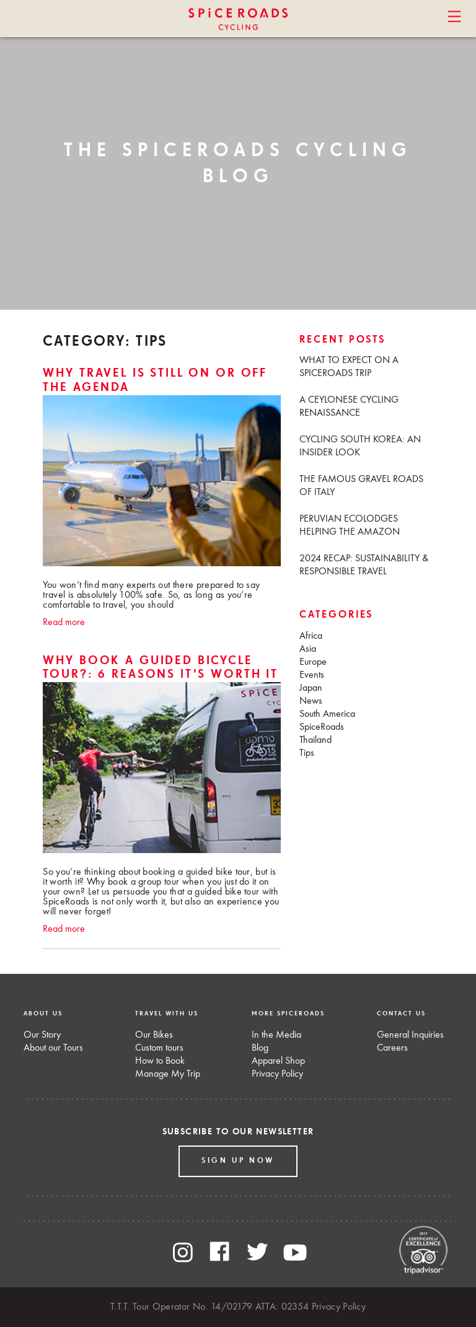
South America (327, 714)
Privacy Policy (277, 1074)
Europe (313, 662)
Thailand (315, 740)
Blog (260, 1048)
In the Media (276, 1035)
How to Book (160, 1061)
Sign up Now (238, 1161)
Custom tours (159, 1048)
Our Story (42, 1035)
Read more (64, 623)
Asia (307, 649)
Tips (306, 753)
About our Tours (53, 1048)
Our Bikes (154, 1035)
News (310, 701)
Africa (310, 636)
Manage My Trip (167, 1074)
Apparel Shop (278, 1061)
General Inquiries (410, 1035)
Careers (392, 1048)
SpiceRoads (321, 727)
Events (311, 675)
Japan (310, 688)
